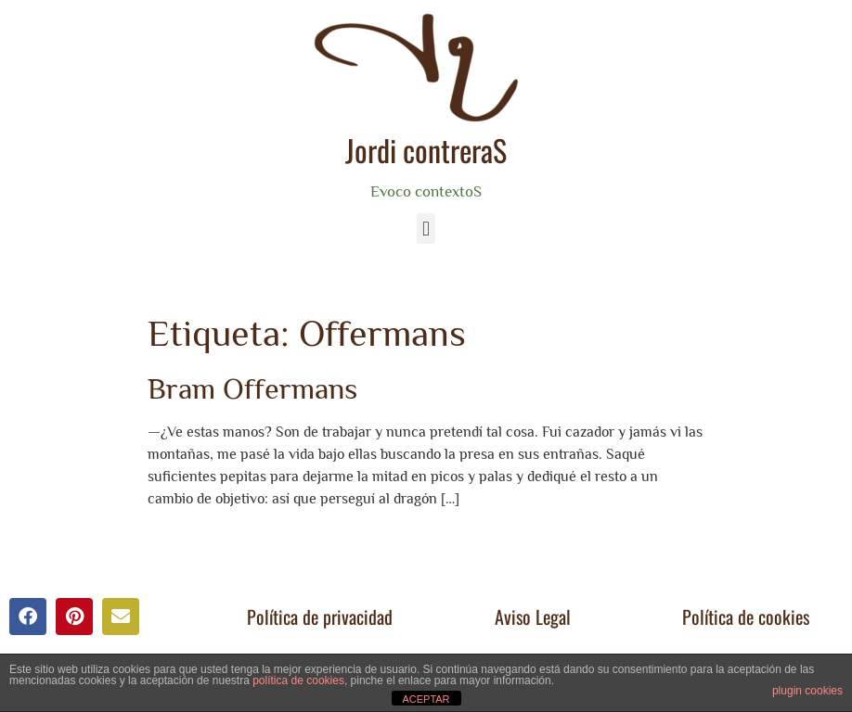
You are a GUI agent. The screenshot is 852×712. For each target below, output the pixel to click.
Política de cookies (745, 616)
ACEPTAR (425, 699)
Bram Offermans (252, 388)
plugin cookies (807, 690)
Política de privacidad (320, 616)
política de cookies (298, 680)
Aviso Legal (533, 616)
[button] (425, 228)
